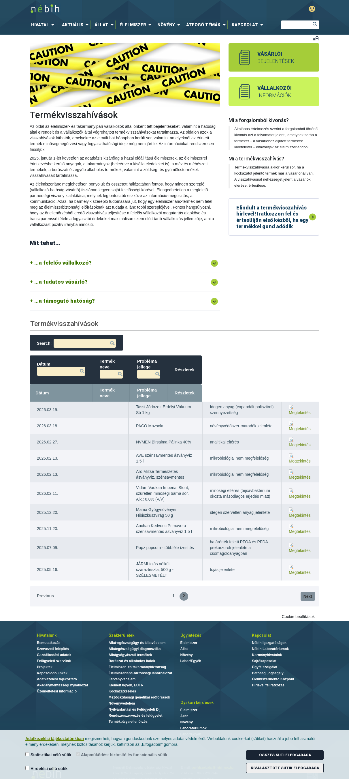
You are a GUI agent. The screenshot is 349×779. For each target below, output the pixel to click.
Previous (45, 584)
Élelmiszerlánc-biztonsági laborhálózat (140, 662)
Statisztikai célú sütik (48, 754)
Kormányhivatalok (267, 643)
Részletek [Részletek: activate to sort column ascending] (302, 384)
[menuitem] (44, 24)
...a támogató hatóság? (64, 300)
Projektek (44, 655)
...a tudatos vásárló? (61, 281)
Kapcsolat (261, 623)
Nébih (114, 9)
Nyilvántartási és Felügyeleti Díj (135, 698)
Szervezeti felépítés (53, 637)
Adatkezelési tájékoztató (57, 668)
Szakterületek (121, 623)
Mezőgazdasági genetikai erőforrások (139, 686)
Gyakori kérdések (197, 691)
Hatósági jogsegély (267, 662)
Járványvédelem (122, 668)
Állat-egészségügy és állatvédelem (137, 631)
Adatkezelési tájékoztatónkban (54, 738)
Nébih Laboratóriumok (270, 637)
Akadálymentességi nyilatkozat (62, 674)
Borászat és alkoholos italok (132, 649)
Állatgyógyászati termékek (130, 643)
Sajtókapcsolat (264, 649)
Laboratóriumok (193, 717)
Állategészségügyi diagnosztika (135, 637)
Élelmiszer (188, 631)
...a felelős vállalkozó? (63, 262)
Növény (186, 643)
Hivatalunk (46, 623)
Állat (184, 637)
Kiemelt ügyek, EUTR (126, 674)
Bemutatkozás (48, 631)
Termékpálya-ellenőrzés (128, 710)
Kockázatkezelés (122, 680)
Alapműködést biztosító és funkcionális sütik (121, 754)
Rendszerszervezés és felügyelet (136, 704)
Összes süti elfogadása (285, 755)
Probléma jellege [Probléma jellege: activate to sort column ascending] (229, 384)
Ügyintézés (190, 623)
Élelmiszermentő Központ (273, 668)
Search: (76, 343)
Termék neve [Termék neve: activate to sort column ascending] (149, 384)
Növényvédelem (122, 692)
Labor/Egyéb (190, 649)
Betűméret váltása (315, 38)
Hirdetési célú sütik (46, 768)
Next (307, 585)
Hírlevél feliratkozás (268, 674)
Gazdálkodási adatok (54, 643)
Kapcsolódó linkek (52, 662)
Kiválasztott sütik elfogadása (285, 768)
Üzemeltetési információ (57, 680)
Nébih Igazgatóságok (269, 631)
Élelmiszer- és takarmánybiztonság (137, 655)
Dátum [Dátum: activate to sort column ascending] (42, 384)
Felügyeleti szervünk (54, 649)
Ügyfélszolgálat (264, 655)
